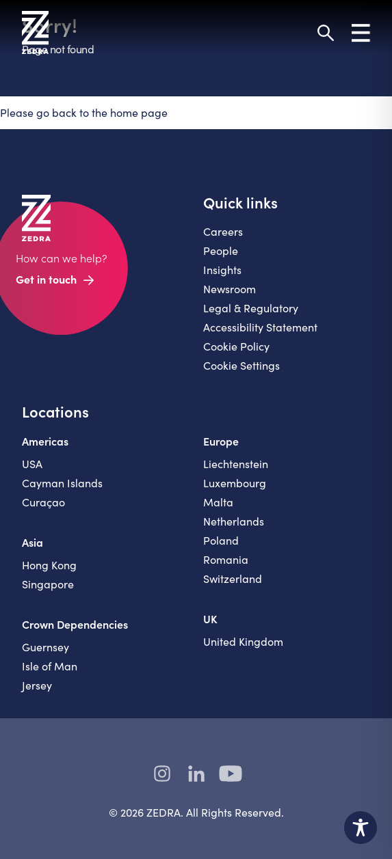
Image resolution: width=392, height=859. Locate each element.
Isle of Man (49, 666)
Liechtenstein (235, 463)
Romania (225, 559)
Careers (223, 231)
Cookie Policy (236, 346)
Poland (221, 540)
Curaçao (43, 502)
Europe (221, 440)
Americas (45, 440)
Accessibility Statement (260, 327)
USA (32, 463)
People (220, 250)
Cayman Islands (62, 483)
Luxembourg (234, 483)
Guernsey (45, 647)
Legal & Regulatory (250, 308)
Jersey (37, 685)
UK (210, 618)
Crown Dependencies (75, 623)
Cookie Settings (241, 365)
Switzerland (232, 578)
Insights (222, 269)
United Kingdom (243, 641)
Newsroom (229, 289)
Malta (218, 502)
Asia (32, 541)
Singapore (48, 584)
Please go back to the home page (84, 112)
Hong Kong (49, 565)
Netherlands (233, 521)
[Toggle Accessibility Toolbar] (360, 827)
